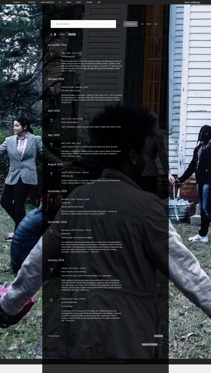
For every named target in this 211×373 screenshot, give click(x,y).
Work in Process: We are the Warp (73, 272)
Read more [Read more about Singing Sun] (95, 252)
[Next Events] (55, 34)
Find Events (130, 24)
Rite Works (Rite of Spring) (70, 91)
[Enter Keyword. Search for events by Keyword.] (83, 24)
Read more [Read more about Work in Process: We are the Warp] (85, 290)
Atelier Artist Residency (69, 122)
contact (89, 2)
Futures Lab (65, 203)
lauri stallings (192, 2)
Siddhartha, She (67, 176)
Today (62, 34)
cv (60, 2)
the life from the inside (69, 302)
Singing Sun (65, 234)
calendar (32, 2)
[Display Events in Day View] (155, 24)
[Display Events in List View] (142, 24)
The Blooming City (68, 57)
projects (19, 2)
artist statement (47, 2)
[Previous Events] (51, 34)
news (79, 2)
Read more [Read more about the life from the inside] (70, 320)
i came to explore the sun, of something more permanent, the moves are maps (89, 147)
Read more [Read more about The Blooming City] (72, 71)
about (68, 2)
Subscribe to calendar (149, 344)
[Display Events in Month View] (149, 24)
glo (99, 2)
